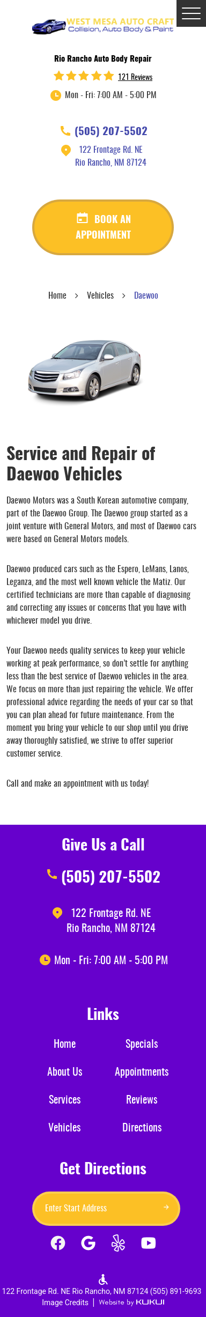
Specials (142, 1044)
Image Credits (65, 1302)
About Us (64, 1072)
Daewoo (146, 296)
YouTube (148, 1245)
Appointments (141, 1072)
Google (88, 1245)
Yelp (118, 1245)
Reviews (141, 1100)
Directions (141, 1128)
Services (64, 1100)
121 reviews (135, 78)
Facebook (58, 1245)
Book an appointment (103, 228)
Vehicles (100, 296)
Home (57, 296)
